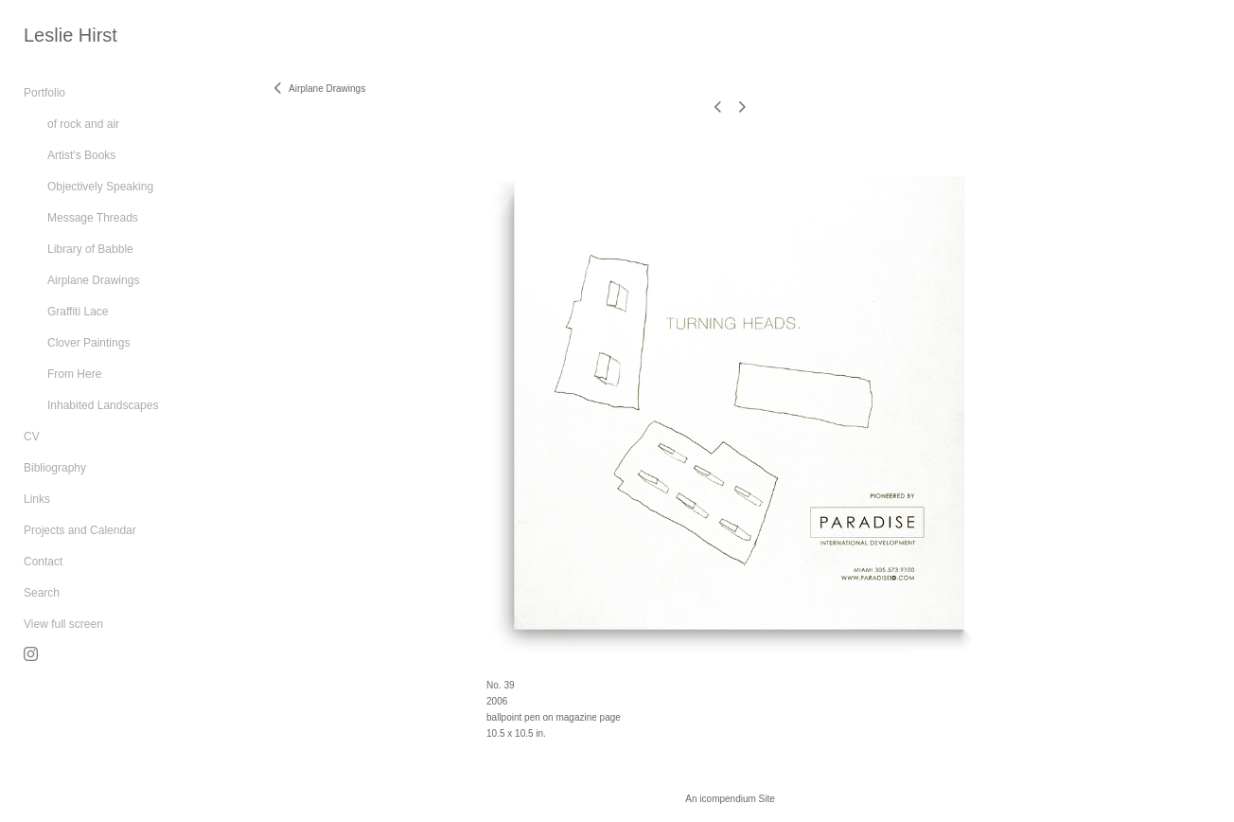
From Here (74, 374)
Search (42, 592)
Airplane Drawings (93, 280)
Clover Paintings (88, 342)
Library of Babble (90, 249)
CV (32, 436)
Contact (43, 561)
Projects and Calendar (80, 530)
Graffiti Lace (77, 311)
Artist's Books (81, 155)
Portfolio (44, 92)
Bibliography (55, 467)
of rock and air (83, 124)
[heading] (70, 35)
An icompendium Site (730, 799)
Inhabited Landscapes (102, 405)
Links (37, 499)
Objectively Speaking (100, 186)
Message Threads (92, 217)
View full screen (63, 624)
